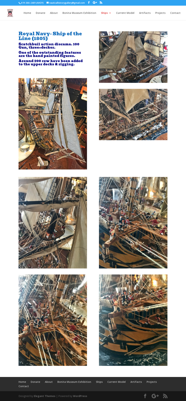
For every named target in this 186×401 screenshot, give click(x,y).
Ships (104, 13)
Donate (40, 13)
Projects (160, 13)
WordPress (80, 396)
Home (27, 13)
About (54, 13)
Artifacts (145, 13)
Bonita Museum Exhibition (79, 13)
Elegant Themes (44, 396)
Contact (175, 13)
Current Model (125, 13)
